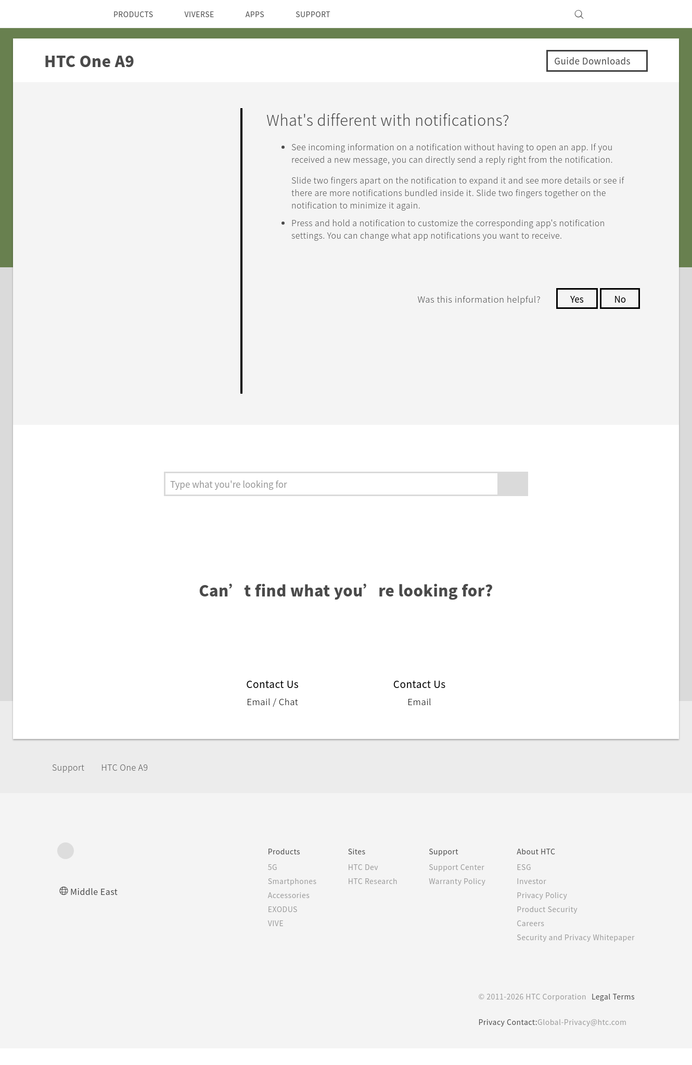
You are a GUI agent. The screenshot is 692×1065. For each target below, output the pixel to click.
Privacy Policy (535, 911)
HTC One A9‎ (134, 783)
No (619, 323)
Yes (574, 323)
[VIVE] (621, 14)
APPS (269, 14)
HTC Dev (346, 883)
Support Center (446, 883)
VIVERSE (208, 14)
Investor (524, 897)
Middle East (96, 908)
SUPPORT (331, 14)
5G (251, 883)
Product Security (540, 925)
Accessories (269, 911)
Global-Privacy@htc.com (579, 1038)
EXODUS (263, 925)
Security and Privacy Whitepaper (571, 953)
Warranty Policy (446, 897)
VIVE (255, 939)
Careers (522, 939)
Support (71, 783)
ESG (516, 883)
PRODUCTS (136, 14)
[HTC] (69, 14)
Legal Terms (611, 1013)
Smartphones (272, 897)
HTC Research (357, 897)
